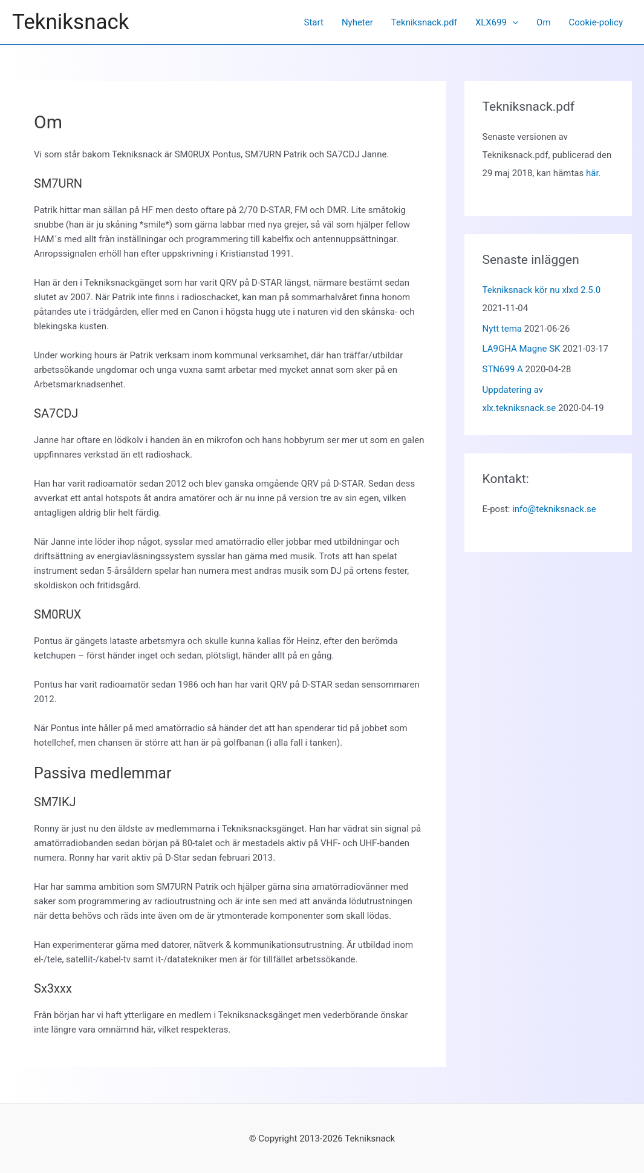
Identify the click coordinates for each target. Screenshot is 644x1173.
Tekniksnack (70, 22)
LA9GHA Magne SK (522, 348)
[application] (512, 22)
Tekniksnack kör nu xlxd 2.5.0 (542, 289)
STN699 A (503, 369)
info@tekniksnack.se (554, 509)
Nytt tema (502, 328)
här (592, 173)
